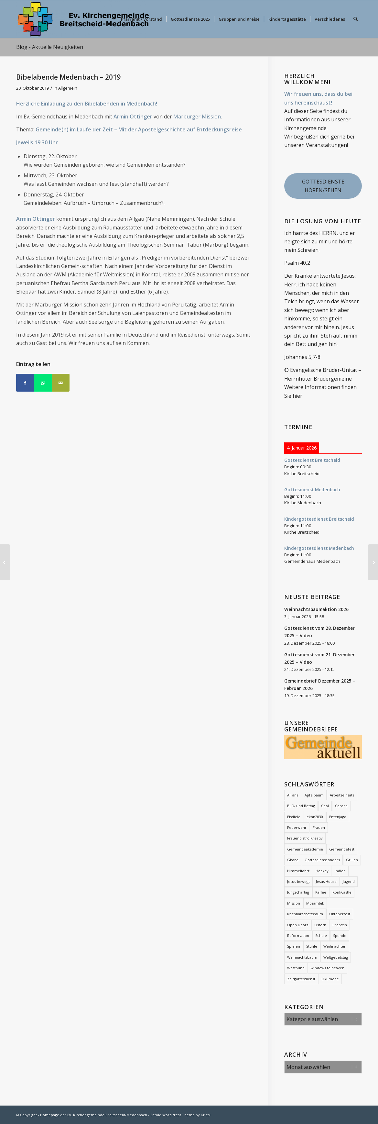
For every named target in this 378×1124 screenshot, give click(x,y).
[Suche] (355, 19)
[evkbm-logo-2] (83, 19)
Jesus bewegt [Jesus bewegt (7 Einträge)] (298, 881)
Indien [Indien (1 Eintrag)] (340, 870)
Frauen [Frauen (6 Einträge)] (319, 827)
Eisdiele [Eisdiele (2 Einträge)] (293, 816)
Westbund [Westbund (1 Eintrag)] (296, 967)
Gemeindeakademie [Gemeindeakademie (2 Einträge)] (305, 849)
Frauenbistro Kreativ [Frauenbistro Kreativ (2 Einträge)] (305, 838)
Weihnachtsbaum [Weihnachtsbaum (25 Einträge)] (302, 957)
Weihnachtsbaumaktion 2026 (316, 609)
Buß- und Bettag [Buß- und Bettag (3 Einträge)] (301, 805)
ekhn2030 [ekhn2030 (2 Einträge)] (315, 816)
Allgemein (67, 88)
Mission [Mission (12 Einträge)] (293, 903)
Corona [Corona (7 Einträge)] (341, 805)
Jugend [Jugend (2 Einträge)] (349, 881)
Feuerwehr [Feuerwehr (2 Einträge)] (297, 827)
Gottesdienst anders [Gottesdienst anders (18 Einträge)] (322, 859)
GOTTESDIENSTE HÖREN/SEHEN (323, 186)
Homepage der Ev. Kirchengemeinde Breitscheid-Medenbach (93, 1114)
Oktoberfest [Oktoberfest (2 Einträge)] (339, 913)
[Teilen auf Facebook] (25, 383)
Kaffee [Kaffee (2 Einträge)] (320, 892)
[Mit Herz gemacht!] (373, 562)
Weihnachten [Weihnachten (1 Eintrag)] (334, 946)
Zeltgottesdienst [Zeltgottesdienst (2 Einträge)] (301, 978)
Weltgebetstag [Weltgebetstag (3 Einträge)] (335, 957)
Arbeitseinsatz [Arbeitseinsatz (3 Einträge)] (342, 795)
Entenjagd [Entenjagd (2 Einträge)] (337, 816)
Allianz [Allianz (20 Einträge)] (292, 795)
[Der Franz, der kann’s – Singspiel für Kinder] (5, 562)
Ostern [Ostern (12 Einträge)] (320, 924)
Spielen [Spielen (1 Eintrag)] (293, 946)
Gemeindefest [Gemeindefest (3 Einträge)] (341, 849)
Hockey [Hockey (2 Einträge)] (322, 870)
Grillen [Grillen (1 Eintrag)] (352, 859)
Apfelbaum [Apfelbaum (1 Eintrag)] (314, 795)
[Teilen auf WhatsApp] (43, 383)
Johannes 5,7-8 (302, 357)
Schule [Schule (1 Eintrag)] (321, 935)
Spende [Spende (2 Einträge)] (339, 935)
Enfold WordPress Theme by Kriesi (180, 1114)
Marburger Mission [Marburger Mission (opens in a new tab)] (197, 116)
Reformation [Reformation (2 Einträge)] (298, 935)
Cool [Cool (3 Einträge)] (325, 805)
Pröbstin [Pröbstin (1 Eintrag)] (339, 924)
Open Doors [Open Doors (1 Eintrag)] (297, 924)
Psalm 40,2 (297, 262)
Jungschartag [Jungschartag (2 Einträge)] (298, 892)
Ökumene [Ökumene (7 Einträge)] (330, 978)
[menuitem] (141, 19)
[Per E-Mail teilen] (61, 383)
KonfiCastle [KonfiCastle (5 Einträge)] (341, 892)
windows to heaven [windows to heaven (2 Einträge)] (327, 967)
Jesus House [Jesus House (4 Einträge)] (326, 881)
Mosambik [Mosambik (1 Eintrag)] (315, 903)
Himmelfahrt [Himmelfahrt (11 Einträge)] (298, 870)
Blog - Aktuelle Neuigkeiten (49, 46)
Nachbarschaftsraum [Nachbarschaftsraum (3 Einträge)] (305, 913)
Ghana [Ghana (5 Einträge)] (292, 859)
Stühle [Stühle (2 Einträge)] (311, 946)
